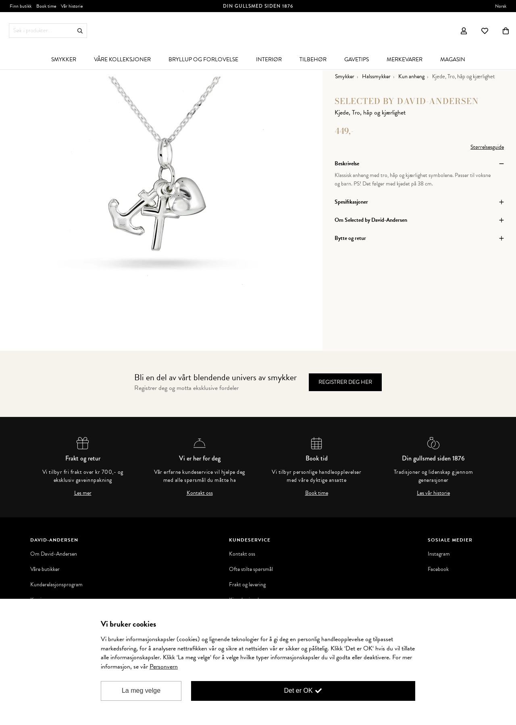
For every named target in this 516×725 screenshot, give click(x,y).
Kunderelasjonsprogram (56, 585)
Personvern (164, 666)
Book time (316, 493)
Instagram (439, 554)
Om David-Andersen (53, 554)
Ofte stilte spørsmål (251, 569)
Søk (80, 30)
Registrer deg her (345, 382)
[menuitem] (63, 59)
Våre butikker (45, 569)
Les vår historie (433, 493)
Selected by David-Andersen (407, 101)
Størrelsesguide (487, 147)
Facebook (438, 569)
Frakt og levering (247, 585)
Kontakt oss (200, 493)
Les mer (83, 493)
